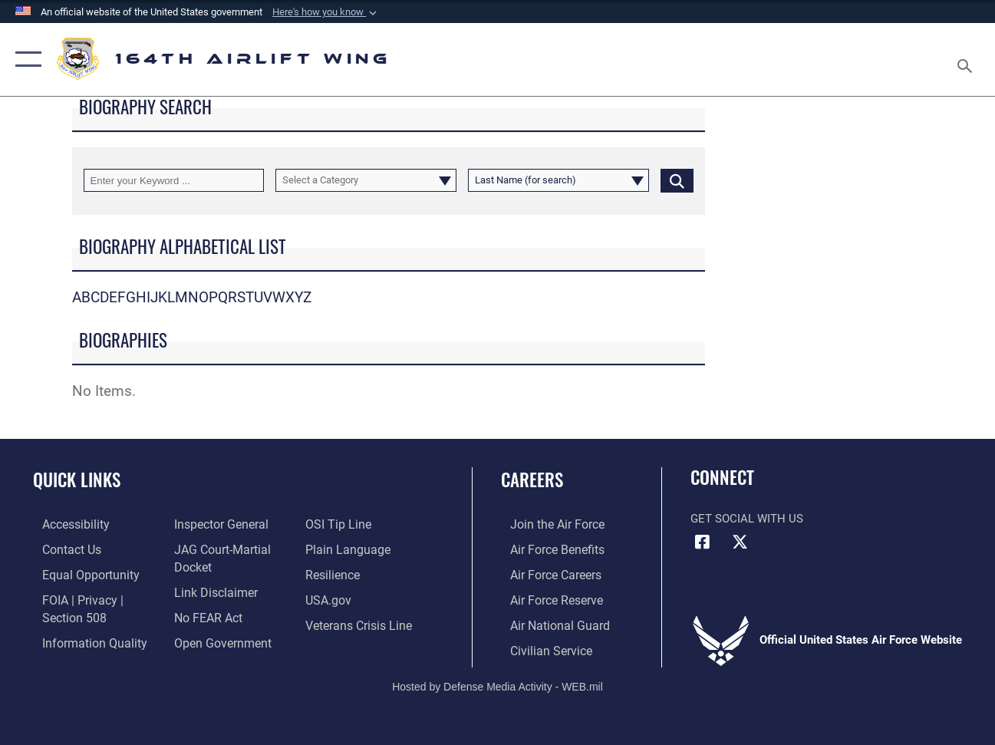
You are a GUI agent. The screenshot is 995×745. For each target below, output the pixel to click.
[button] (326, 12)
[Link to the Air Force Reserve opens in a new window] (546, 598)
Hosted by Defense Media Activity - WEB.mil (497, 682)
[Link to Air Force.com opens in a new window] (546, 524)
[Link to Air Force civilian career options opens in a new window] (540, 647)
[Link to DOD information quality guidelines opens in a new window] (82, 639)
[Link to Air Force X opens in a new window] (739, 542)
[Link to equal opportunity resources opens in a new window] (78, 573)
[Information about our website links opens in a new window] (211, 590)
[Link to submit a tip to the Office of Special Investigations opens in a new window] (339, 524)
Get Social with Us (746, 519)
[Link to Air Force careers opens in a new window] (546, 573)
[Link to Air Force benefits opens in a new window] (546, 548)
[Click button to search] (677, 180)
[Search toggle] (967, 59)
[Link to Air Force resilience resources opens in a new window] (334, 573)
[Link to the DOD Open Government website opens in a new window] (216, 639)
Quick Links (76, 480)
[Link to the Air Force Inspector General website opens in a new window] (216, 524)
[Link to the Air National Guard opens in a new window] (548, 622)
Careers (532, 480)
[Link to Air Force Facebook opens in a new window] (701, 542)
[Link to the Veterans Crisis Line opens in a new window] (360, 622)
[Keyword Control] (174, 180)
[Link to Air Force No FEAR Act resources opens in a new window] (204, 614)
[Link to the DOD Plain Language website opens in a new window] (347, 548)
